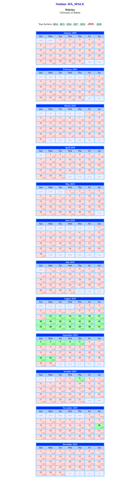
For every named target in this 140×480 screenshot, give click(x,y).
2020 (98, 24)
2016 (68, 24)
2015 (62, 24)
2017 (75, 24)
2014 (55, 24)
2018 (82, 24)
